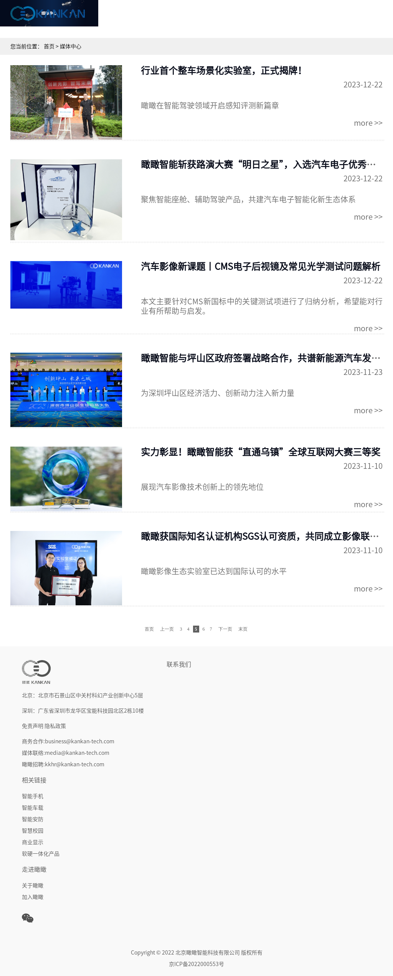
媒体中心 (311, 17)
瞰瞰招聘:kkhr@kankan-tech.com (63, 764)
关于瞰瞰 (32, 885)
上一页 (167, 629)
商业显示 (32, 842)
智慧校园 (32, 830)
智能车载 (32, 807)
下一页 (225, 629)
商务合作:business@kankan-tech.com (68, 741)
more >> (368, 123)
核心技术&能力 (172, 17)
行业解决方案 (264, 17)
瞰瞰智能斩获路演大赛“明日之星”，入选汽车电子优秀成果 (263, 164)
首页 (127, 17)
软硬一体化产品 (40, 853)
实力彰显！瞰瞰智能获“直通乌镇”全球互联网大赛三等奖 (260, 452)
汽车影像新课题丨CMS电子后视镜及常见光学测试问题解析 (260, 266)
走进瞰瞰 (357, 17)
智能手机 (32, 796)
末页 (243, 629)
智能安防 (32, 819)
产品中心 (218, 17)
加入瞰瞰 (32, 897)
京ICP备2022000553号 (196, 964)
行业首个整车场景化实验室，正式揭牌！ (224, 70)
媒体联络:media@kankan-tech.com (65, 753)
